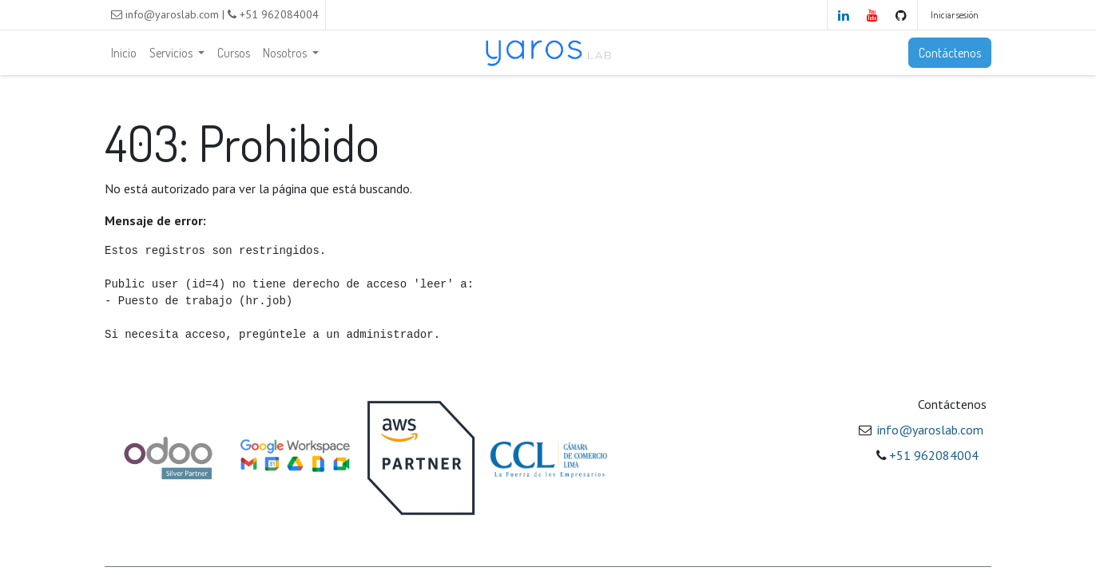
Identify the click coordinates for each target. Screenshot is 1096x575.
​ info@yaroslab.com (928, 430)
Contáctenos (950, 53)
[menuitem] (124, 53)
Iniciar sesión (955, 15)
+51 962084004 (934, 455)
